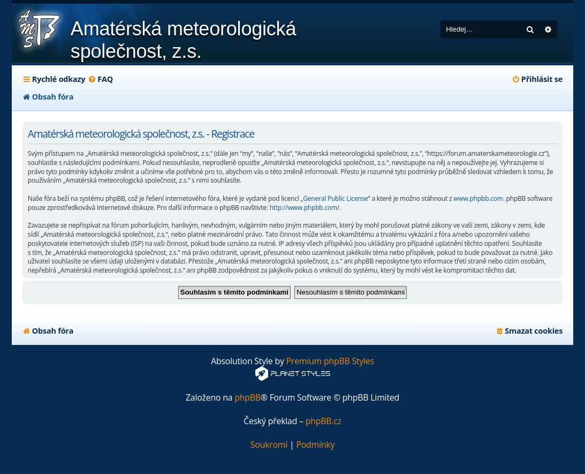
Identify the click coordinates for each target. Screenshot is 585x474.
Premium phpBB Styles (330, 361)
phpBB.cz (323, 421)
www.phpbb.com (478, 198)
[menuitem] (100, 79)
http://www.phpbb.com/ (304, 208)
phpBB (247, 397)
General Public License (335, 198)
